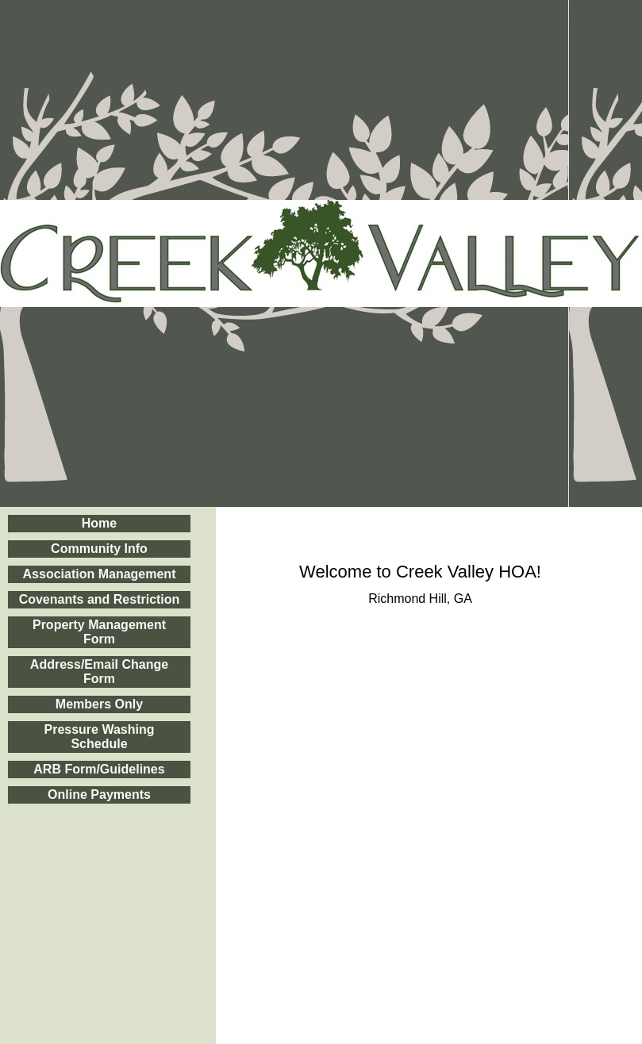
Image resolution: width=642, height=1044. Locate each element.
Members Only (99, 704)
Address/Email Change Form (99, 671)
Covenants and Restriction (99, 599)
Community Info (99, 548)
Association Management (99, 574)
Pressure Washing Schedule (99, 736)
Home (99, 523)
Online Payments (99, 794)
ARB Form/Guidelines (98, 769)
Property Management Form (99, 632)
